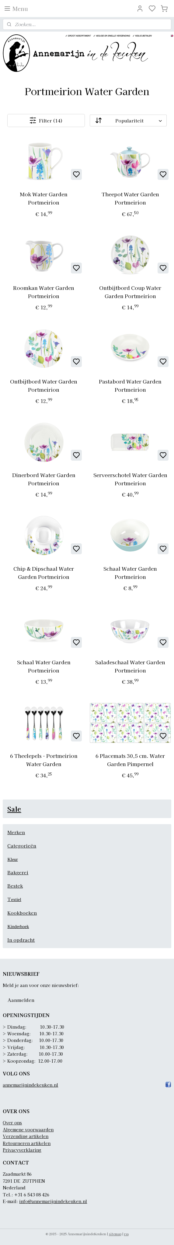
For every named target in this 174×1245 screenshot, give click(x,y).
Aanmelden (21, 1000)
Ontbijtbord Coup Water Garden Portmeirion (130, 292)
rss (126, 1233)
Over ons (12, 1122)
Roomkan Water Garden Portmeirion (43, 292)
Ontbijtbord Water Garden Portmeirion (43, 385)
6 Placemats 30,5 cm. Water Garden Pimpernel (130, 760)
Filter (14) (46, 120)
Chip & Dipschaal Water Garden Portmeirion (43, 572)
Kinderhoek (18, 926)
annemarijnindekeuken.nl (30, 1085)
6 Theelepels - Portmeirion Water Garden (44, 760)
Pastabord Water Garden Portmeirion (130, 385)
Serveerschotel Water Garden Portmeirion (130, 479)
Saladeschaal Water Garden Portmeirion (130, 666)
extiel (16, 899)
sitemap (115, 1233)
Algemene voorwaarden (28, 1129)
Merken (16, 832)
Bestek (15, 885)
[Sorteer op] (128, 120)
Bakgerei (17, 872)
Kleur (12, 859)
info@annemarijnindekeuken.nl (53, 1201)
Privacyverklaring (22, 1150)
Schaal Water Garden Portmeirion (130, 572)
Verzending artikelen (25, 1136)
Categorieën (21, 845)
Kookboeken (22, 913)
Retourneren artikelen (26, 1143)
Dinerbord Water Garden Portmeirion (43, 479)
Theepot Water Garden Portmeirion (130, 198)
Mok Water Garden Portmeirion (44, 198)
